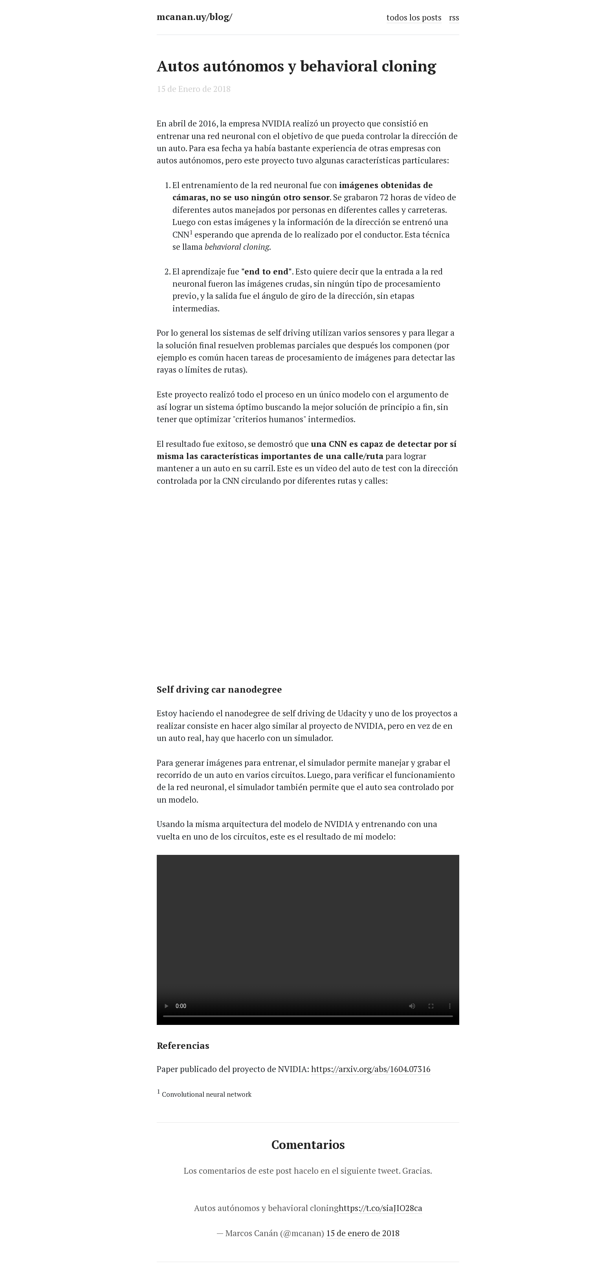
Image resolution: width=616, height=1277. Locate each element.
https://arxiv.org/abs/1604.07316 (371, 1068)
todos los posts (414, 17)
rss (454, 17)
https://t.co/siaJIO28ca (380, 1207)
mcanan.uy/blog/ (194, 17)
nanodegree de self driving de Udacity (296, 713)
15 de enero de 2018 (363, 1233)
